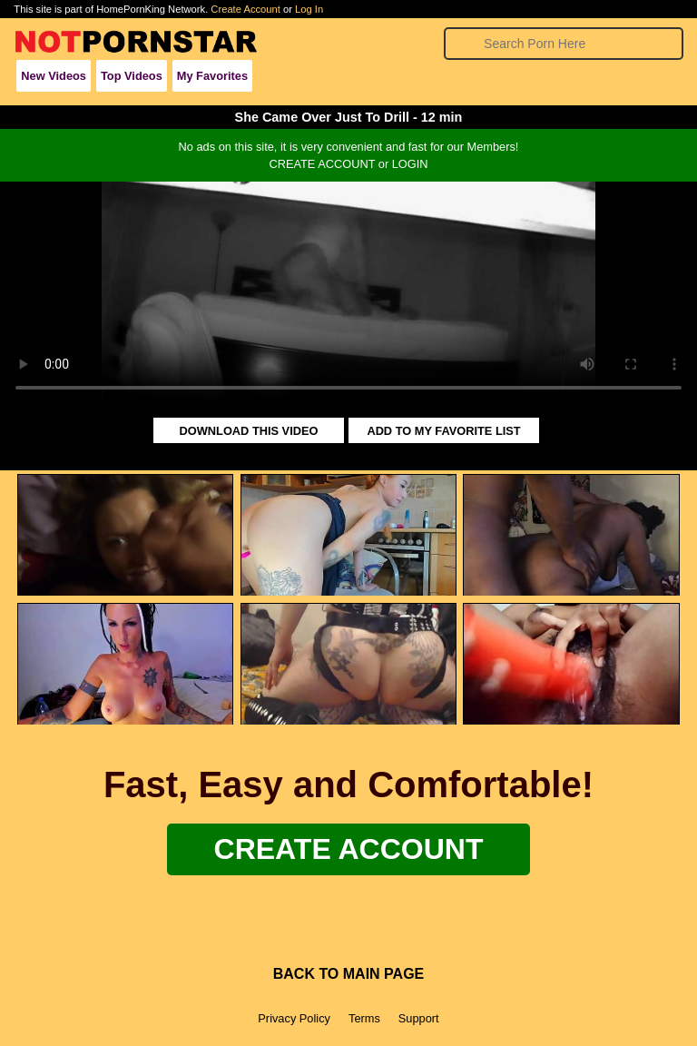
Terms (364, 1018)
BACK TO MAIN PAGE (349, 974)
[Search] (563, 43)
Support (418, 1018)
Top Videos (131, 76)
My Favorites (212, 76)
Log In (309, 9)
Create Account (245, 9)
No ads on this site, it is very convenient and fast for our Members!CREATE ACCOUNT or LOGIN (349, 155)
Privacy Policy (294, 1018)
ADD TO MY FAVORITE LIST (443, 431)
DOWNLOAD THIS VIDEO (249, 431)
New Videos (53, 76)
